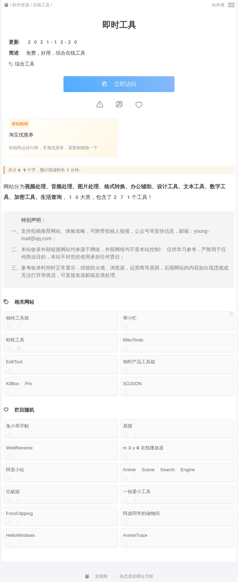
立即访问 (119, 84)
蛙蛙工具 (15, 340)
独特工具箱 (17, 318)
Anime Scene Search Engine (159, 470)
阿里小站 (15, 470)
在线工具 (41, 4)
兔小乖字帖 (17, 426)
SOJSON (132, 384)
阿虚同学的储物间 (141, 514)
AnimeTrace (135, 536)
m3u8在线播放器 (143, 448)
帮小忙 (130, 318)
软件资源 (20, 4)
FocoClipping (19, 514)
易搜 (127, 426)
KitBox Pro (19, 384)
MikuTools (133, 340)
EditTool (14, 362)
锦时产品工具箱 (139, 362)
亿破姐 (13, 492)
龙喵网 (96, 576)
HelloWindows (20, 536)
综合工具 (22, 64)
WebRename (19, 448)
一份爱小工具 (137, 492)
